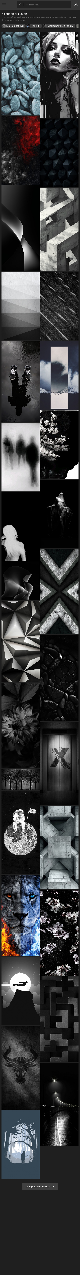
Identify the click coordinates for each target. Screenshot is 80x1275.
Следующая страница (40, 1186)
